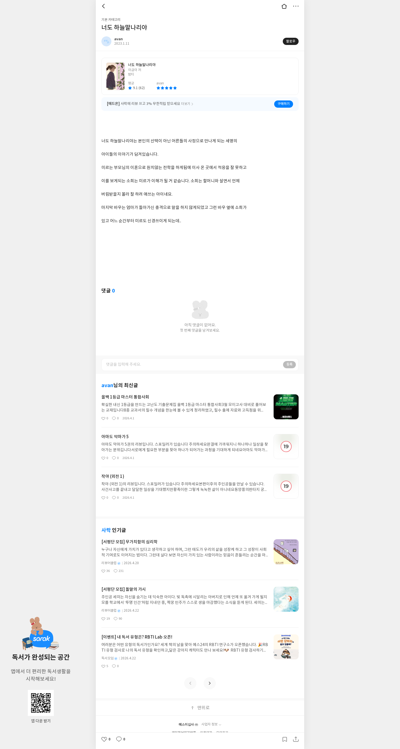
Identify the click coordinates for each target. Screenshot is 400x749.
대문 (284, 6)
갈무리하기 (285, 739)
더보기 (296, 6)
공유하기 (296, 739)
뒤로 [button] (104, 6)
